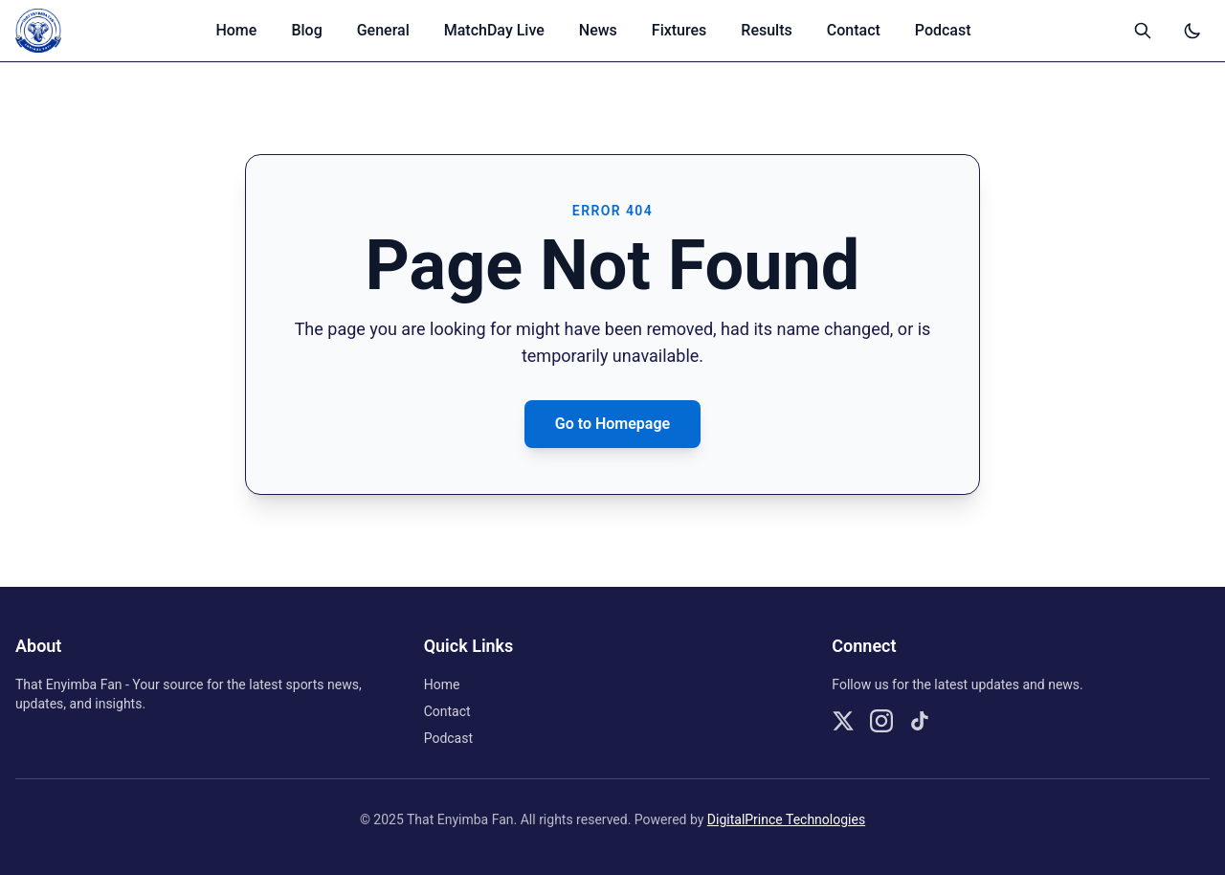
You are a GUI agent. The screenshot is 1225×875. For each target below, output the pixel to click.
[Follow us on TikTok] (919, 720)
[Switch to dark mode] (1192, 30)
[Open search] (1142, 30)
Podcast (943, 30)
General (383, 30)
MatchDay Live (494, 30)
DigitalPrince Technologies (786, 819)
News (598, 30)
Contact (853, 30)
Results (766, 30)
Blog (306, 30)
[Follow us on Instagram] (881, 720)
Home (235, 30)
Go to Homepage (612, 424)
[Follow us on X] (843, 720)
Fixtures (679, 30)
